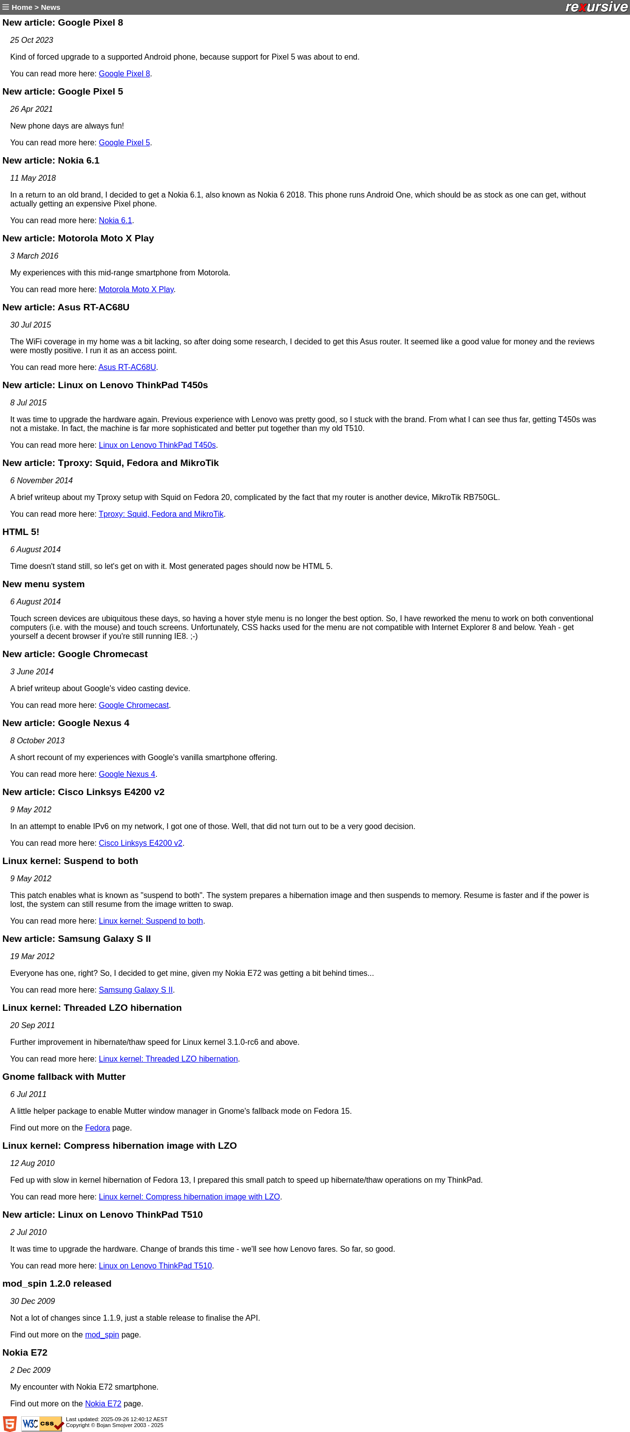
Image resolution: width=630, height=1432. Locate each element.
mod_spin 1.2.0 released (57, 1283)
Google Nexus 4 (127, 774)
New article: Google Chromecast (75, 654)
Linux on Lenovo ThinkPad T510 (155, 1266)
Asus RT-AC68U (127, 367)
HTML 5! (20, 532)
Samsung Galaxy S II (136, 990)
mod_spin (102, 1335)
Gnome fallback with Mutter (64, 1076)
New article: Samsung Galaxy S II (76, 938)
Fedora (97, 1128)
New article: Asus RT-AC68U (65, 307)
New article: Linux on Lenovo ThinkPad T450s (105, 385)
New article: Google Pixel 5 (62, 91)
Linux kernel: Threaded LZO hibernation (92, 1007)
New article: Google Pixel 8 (62, 22)
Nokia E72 (25, 1352)
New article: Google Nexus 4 (65, 723)
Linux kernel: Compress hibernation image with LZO (119, 1145)
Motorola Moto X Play (136, 289)
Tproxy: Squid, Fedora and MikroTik (160, 514)
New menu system (43, 584)
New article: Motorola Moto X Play (78, 238)
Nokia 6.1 (115, 220)
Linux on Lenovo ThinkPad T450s (157, 445)
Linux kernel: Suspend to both (70, 861)
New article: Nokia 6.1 (50, 160)
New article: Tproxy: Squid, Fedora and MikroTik (110, 463)
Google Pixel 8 (124, 73)
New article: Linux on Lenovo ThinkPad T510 (102, 1214)
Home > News (30, 7)
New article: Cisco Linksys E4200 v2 (83, 792)
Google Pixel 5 (124, 142)
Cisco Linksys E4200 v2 (141, 843)
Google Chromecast (134, 705)
